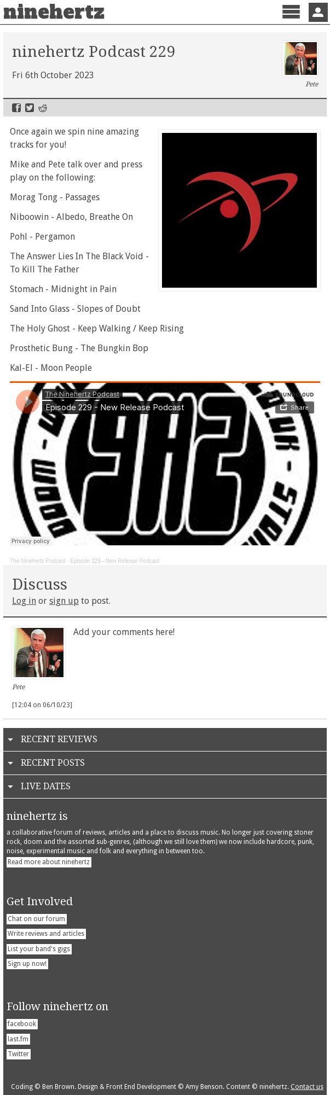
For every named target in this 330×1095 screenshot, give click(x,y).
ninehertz (54, 12)
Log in (24, 601)
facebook (22, 1024)
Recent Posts (53, 763)
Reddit (42, 107)
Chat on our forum (36, 919)
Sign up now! (27, 964)
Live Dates (46, 786)
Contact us (307, 1087)
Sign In (318, 12)
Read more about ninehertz (49, 862)
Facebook (16, 107)
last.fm (18, 1039)
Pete (300, 64)
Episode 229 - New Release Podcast (114, 561)
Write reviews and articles (46, 933)
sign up (64, 601)
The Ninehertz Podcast (38, 561)
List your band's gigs (39, 949)
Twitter (29, 107)
